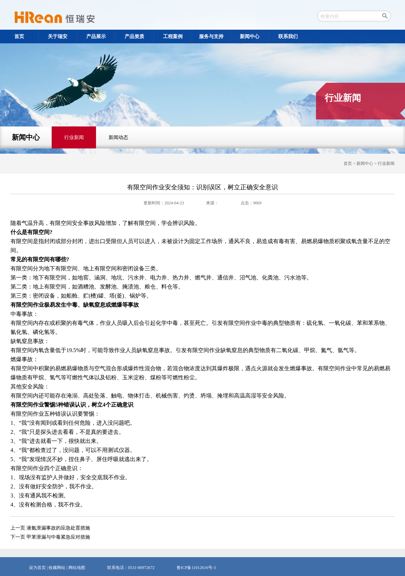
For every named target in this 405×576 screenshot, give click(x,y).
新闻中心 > (367, 163)
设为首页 (37, 567)
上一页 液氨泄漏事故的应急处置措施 (50, 528)
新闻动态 (118, 137)
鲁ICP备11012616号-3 (196, 567)
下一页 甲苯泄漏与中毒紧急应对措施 (50, 537)
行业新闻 (74, 137)
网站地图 (76, 567)
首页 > (350, 163)
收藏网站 (57, 567)
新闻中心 (26, 137)
